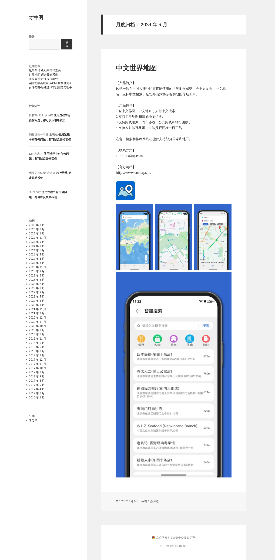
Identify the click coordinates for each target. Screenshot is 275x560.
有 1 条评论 (151, 501)
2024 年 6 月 (37, 250)
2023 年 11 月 (37, 267)
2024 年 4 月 (37, 259)
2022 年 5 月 (37, 296)
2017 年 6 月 (37, 381)
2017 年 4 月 (37, 389)
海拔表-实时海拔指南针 (43, 79)
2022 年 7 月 (37, 292)
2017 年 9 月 (37, 372)
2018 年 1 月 (37, 355)
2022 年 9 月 (37, 288)
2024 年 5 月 (37, 254)
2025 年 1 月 (37, 233)
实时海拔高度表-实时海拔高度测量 (50, 83)
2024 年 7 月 (37, 246)
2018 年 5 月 (37, 347)
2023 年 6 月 (37, 275)
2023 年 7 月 (37, 271)
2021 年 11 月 (37, 309)
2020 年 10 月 (37, 326)
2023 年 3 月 (37, 280)
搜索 (32, 37)
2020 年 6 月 (37, 334)
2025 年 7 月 (37, 225)
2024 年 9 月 (37, 242)
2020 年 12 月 (37, 317)
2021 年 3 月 (37, 313)
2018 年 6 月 (37, 343)
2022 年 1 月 (37, 305)
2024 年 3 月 (37, 263)
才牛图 (36, 17)
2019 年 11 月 (37, 338)
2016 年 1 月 (37, 397)
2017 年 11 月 (37, 364)
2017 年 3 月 (37, 393)
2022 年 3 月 (37, 301)
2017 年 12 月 (37, 359)
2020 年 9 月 (37, 330)
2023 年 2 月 (37, 284)
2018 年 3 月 (37, 351)
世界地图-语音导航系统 (43, 75)
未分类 (33, 420)
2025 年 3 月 (37, 229)
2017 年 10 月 (37, 368)
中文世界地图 (136, 67)
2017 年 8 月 (37, 376)
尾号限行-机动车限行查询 (45, 70)
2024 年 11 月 (37, 238)
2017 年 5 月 (37, 385)
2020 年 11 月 (37, 322)
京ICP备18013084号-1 (174, 546)
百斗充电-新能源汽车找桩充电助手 (50, 87)
